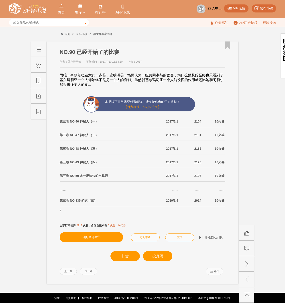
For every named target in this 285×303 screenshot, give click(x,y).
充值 (179, 237)
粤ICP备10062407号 (126, 298)
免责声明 (70, 298)
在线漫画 (269, 22)
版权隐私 (87, 298)
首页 (67, 34)
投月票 (157, 256)
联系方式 (103, 298)
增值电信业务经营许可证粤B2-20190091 (169, 298)
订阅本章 (145, 237)
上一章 (68, 271)
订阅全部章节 (91, 237)
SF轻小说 (81, 34)
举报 (214, 271)
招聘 (57, 298)
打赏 (125, 256)
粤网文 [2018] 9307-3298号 (214, 298)
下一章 (89, 271)
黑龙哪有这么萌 (102, 34)
